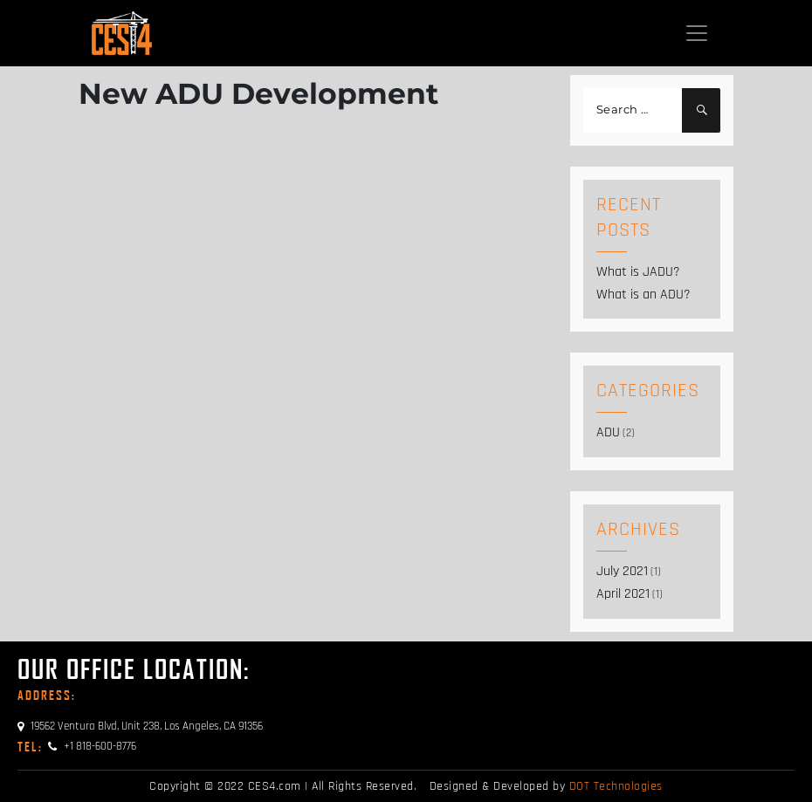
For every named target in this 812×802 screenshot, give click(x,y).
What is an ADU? (643, 294)
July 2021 (622, 571)
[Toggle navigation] (696, 33)
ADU (608, 432)
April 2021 (623, 594)
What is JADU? (638, 272)
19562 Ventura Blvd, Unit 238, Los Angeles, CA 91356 (140, 726)
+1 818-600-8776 (76, 746)
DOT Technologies (616, 786)
